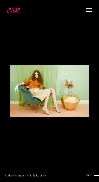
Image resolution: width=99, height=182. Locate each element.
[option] (49, 91)
